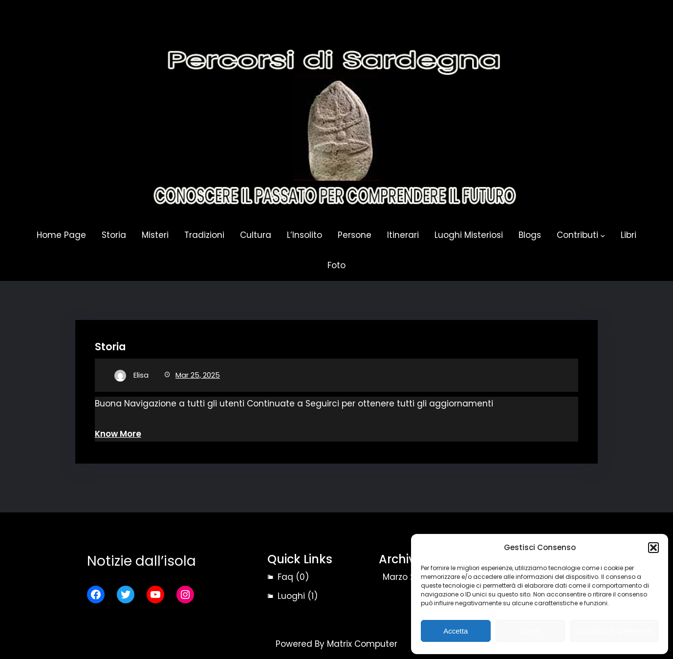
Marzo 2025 (406, 577)
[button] (653, 548)
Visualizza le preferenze (614, 631)
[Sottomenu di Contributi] (602, 235)
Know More (118, 434)
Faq (285, 577)
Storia (110, 347)
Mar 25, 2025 (197, 375)
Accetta (455, 631)
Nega (530, 631)
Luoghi (291, 596)
